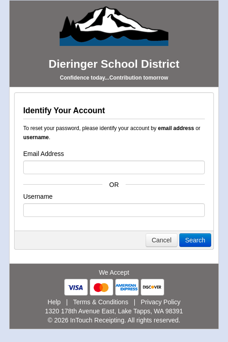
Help (54, 302)
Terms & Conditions (100, 302)
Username (38, 196)
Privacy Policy (160, 302)
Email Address (43, 153)
